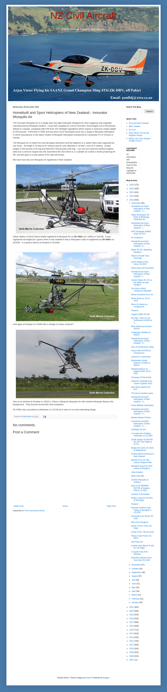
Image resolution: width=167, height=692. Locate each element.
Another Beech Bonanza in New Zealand (142, 455)
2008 (131, 656)
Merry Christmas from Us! (142, 294)
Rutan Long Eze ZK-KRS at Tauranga (142, 499)
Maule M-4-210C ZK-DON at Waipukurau (142, 449)
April (134, 591)
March (135, 595)
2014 (131, 633)
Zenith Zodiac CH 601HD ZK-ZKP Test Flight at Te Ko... (142, 441)
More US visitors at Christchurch (139, 305)
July (134, 580)
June (134, 584)
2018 (131, 618)
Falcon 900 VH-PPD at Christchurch (141, 352)
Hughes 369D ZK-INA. (140, 314)
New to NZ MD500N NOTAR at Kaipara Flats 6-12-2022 (140, 488)
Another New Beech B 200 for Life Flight (142, 547)
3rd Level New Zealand (139, 123)
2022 (131, 200)
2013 (131, 637)
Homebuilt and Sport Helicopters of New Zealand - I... (140, 225)
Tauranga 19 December (141, 377)
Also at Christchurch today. (142, 347)
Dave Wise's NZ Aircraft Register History (139, 134)
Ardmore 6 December (140, 494)
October (135, 569)
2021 (131, 607)
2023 (131, 196)
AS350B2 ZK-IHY (138, 429)
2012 (131, 641)
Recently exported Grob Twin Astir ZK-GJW (141, 559)
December (136, 203)
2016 (131, 626)
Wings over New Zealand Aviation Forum (139, 139)
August (135, 576)
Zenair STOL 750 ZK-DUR (142, 532)
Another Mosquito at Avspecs (139, 481)
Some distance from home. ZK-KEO (139, 263)
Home (65, 506)
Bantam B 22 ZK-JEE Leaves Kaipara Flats (141, 461)
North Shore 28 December (142, 268)
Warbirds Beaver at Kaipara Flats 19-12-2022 (141, 371)
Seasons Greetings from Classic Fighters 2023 (141, 382)
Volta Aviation (137, 472)
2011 (131, 645)
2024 (131, 192)
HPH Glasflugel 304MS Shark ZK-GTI (141, 232)
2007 (131, 660)
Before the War (137, 476)
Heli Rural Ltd (137, 542)
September (137, 572)
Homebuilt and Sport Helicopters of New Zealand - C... (140, 208)
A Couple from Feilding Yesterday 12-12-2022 (142, 434)
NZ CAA (132, 130)
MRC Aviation (134, 126)
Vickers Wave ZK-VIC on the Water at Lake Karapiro (141, 282)
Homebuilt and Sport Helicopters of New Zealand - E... (140, 243)
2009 (131, 652)
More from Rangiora (139, 522)
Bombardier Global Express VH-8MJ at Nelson (140, 362)
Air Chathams (137, 238)
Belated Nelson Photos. (141, 417)
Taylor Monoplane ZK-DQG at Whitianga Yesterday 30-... (140, 217)
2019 (131, 615)
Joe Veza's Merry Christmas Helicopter (141, 289)
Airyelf (88, 678)
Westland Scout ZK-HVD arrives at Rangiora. (141, 467)
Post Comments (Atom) (35, 511)
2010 (131, 648)
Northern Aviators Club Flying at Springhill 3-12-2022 (141, 510)
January (135, 602)
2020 (131, 611)
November (136, 565)
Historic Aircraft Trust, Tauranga (140, 257)
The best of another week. (142, 393)
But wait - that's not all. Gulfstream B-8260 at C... (141, 320)
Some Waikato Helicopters (142, 405)
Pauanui (134, 310)
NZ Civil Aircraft (83, 15)
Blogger (106, 678)
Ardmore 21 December (141, 357)
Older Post (111, 506)
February (136, 599)
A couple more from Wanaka (139, 553)
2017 (131, 622)
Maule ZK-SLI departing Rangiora (141, 251)
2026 (131, 185)
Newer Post (19, 506)
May (134, 587)
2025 (131, 188)
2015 (131, 630)
